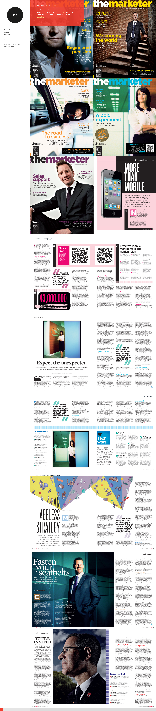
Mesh (5, 46)
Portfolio (8, 29)
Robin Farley (14, 40)
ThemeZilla (14, 46)
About (6, 32)
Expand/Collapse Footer (1, 709)
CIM (62, 12)
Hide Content (82, 24)
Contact (7, 35)
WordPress (16, 44)
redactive (40, 17)
